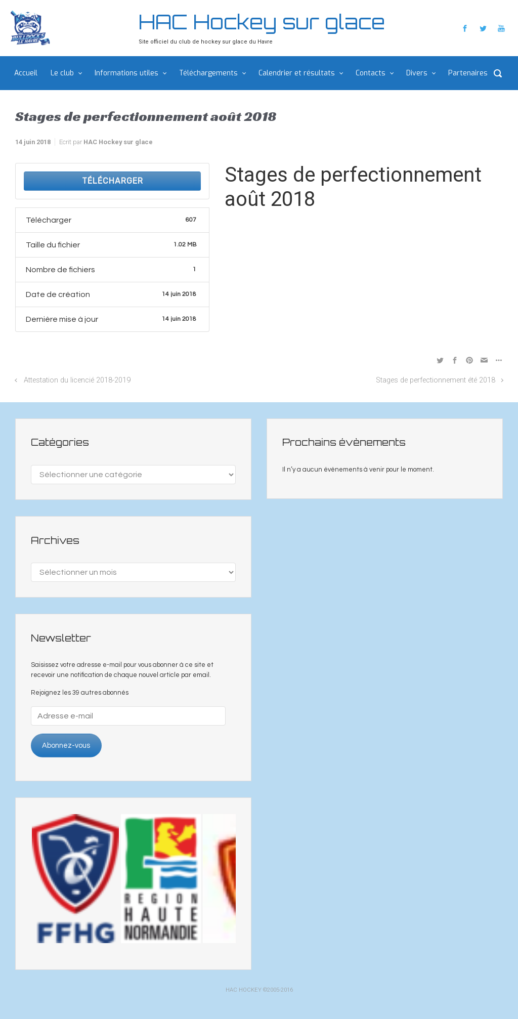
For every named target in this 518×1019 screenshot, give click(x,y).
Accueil (25, 73)
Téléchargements (208, 73)
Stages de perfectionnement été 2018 (435, 380)
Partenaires (468, 73)
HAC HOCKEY (244, 990)
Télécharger (112, 181)
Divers (416, 73)
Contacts (370, 73)
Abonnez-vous (66, 745)
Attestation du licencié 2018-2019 (77, 380)
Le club (62, 73)
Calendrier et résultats (296, 73)
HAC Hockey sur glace (262, 22)
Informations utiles (126, 73)
